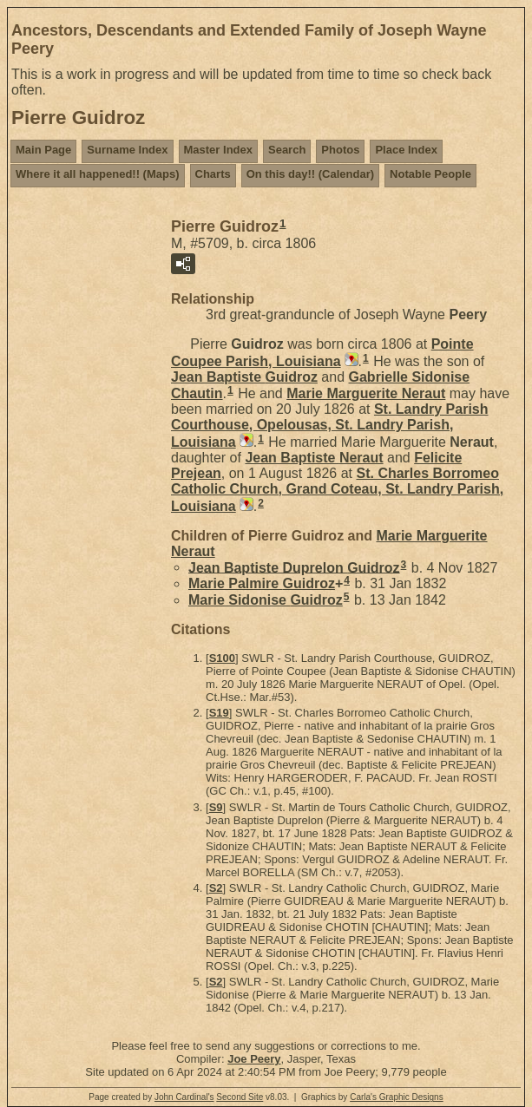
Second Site (239, 1097)
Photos (340, 149)
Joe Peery (253, 1058)
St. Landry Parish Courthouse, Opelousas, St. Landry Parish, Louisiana (330, 425)
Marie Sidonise (265, 600)
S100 (222, 658)
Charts (213, 173)
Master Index (218, 149)
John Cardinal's (184, 1097)
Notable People (430, 173)
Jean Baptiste (244, 377)
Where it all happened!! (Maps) (98, 173)
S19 (219, 712)
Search (286, 149)
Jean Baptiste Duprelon (294, 567)
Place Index (406, 149)
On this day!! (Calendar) (310, 173)
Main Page (43, 149)
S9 (216, 807)
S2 (216, 887)
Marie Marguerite (365, 393)
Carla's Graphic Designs (396, 1097)
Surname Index (127, 149)
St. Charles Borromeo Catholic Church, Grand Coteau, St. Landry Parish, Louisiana (337, 490)
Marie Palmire (261, 583)
